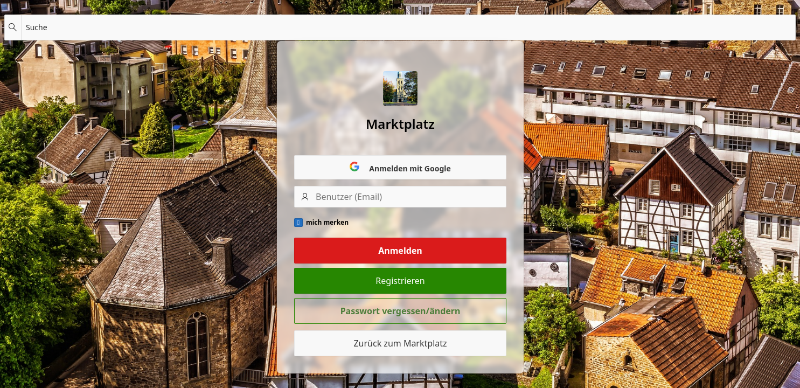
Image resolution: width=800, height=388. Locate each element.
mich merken (327, 222)
